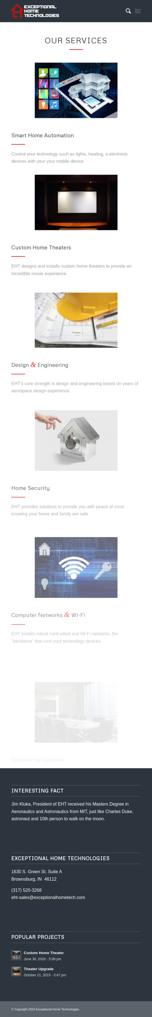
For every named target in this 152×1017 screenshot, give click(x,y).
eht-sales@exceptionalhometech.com (48, 897)
